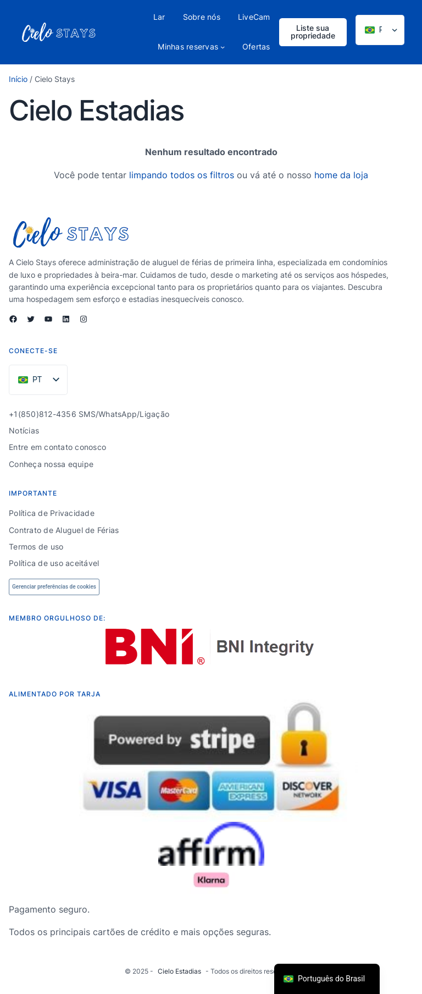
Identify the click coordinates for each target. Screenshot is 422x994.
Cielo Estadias (179, 971)
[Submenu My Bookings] (222, 47)
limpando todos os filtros (181, 174)
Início (18, 79)
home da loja (341, 174)
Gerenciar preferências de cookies (54, 587)
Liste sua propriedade (313, 31)
